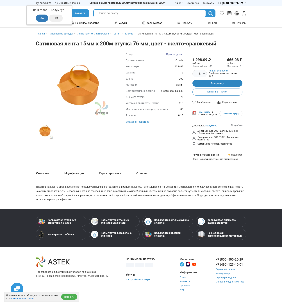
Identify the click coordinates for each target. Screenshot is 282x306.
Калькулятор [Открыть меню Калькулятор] (152, 23)
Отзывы (239, 23)
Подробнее (236, 125)
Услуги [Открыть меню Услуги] (120, 23)
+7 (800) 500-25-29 (229, 261)
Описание (42, 173)
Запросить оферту (231, 114)
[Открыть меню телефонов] (232, 3)
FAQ (212, 23)
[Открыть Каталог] (77, 13)
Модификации (74, 173)
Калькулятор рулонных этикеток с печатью (57, 222)
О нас (183, 278)
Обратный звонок (67, 2)
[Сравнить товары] (229, 13)
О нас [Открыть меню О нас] (179, 3)
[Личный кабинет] (244, 13)
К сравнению (227, 102)
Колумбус (211, 125)
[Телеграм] (182, 265)
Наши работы (204, 112)
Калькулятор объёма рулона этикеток (166, 222)
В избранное (201, 102)
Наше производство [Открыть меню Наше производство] (85, 23)
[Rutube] (188, 265)
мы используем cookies (22, 298)
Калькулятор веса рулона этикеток (111, 235)
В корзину (217, 83)
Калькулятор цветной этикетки (162, 235)
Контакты (185, 282)
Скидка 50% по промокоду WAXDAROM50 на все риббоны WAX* (127, 2)
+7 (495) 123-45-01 (229, 266)
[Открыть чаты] (17, 289)
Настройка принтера (138, 280)
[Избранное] (222, 13)
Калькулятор (223, 274)
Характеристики (110, 173)
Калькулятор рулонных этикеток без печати (110, 222)
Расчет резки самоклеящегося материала (220, 235)
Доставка (185, 287)
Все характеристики (137, 121)
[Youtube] (194, 265)
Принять (69, 296)
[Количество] (200, 73)
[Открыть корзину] (237, 13)
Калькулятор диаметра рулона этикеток (217, 222)
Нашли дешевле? (218, 70)
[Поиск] (210, 13)
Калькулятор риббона (56, 235)
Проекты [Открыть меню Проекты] (185, 23)
